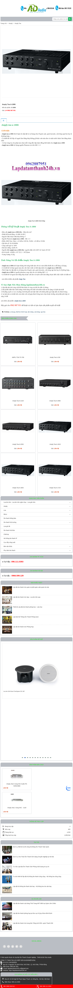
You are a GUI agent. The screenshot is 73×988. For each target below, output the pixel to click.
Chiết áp (6, 534)
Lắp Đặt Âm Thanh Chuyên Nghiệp (25, 957)
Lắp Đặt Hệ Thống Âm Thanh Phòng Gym (26, 617)
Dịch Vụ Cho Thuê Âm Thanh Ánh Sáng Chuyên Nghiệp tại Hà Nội (33, 857)
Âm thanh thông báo (10, 518)
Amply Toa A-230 (55, 357)
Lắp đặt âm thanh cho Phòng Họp (23, 627)
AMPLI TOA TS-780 (18, 357)
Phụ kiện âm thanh (9, 550)
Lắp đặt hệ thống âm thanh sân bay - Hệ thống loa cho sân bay (32, 886)
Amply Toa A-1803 (18, 488)
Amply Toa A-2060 (55, 401)
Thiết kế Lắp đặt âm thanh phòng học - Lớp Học (27, 607)
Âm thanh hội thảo (9, 530)
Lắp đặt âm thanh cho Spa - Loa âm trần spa (26, 597)
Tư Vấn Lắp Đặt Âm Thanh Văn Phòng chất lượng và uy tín (31, 866)
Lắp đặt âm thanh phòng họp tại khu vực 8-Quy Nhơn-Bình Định (32, 913)
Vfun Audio (48, 957)
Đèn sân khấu (8, 546)
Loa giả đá (7, 526)
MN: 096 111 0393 (43, 986)
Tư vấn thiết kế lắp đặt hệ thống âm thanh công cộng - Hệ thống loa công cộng (37, 876)
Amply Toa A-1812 (55, 444)
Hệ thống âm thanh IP (10, 538)
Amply (5, 506)
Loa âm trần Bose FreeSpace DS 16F (14, 691)
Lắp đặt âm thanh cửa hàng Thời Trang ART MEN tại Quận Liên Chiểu (34, 903)
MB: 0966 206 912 (7, 986)
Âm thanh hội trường (10, 522)
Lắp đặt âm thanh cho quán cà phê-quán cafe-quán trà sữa (31, 587)
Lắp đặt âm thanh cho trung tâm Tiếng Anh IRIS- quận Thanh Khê (33, 923)
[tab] (3, 121)
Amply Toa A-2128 (18, 401)
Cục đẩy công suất (9, 542)
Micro (5, 514)
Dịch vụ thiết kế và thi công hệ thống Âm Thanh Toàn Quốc (31, 847)
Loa (5, 510)
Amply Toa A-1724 (55, 488)
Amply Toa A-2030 (18, 444)
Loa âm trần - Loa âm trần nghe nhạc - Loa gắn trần (19, 502)
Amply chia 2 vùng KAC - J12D (16, 807)
